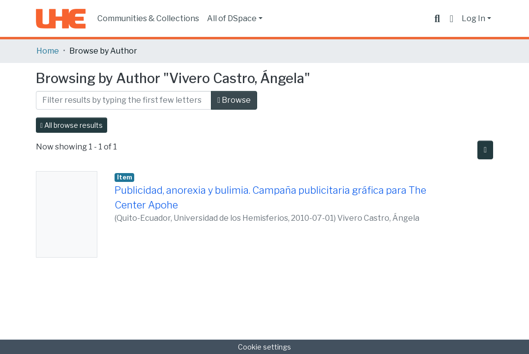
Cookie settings (264, 347)
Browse (234, 100)
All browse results (71, 125)
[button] (451, 19)
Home (47, 51)
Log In (473, 18)
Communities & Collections (148, 18)
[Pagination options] (485, 150)
